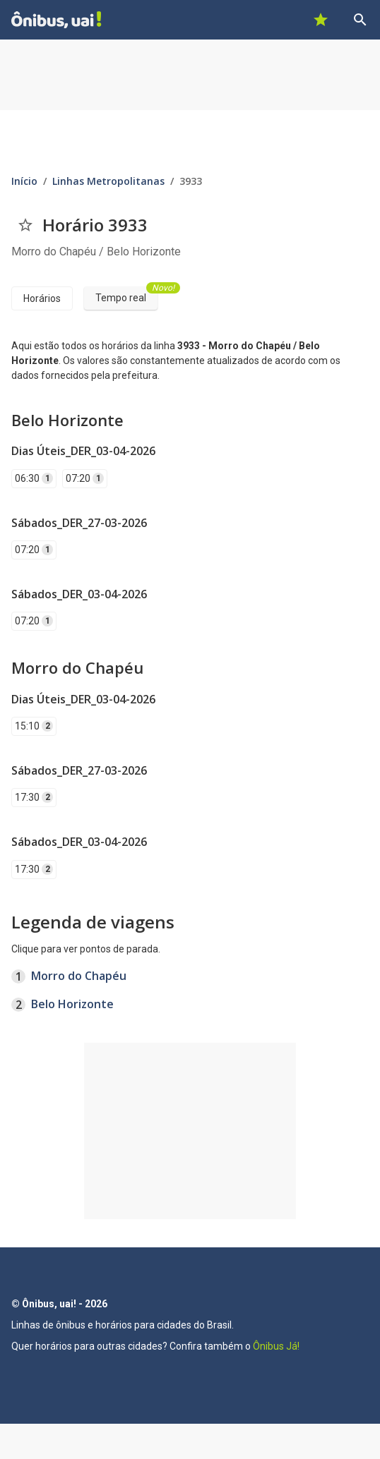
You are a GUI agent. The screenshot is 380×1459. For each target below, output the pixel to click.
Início (24, 181)
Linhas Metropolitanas (108, 181)
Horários (42, 298)
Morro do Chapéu (78, 975)
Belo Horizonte (72, 1004)
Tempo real (126, 294)
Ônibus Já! (276, 1346)
